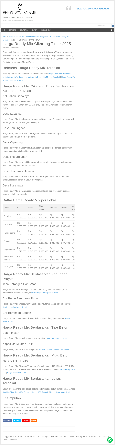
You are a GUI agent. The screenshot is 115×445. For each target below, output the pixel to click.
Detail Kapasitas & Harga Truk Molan (54, 349)
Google (25, 420)
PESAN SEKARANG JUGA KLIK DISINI (92, 9)
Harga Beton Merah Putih (60, 392)
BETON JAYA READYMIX (30, 436)
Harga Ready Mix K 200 (16, 373)
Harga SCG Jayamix (40, 392)
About (6, 440)
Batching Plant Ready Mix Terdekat (17, 392)
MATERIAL (24, 30)
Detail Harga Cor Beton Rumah (15, 307)
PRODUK (12, 30)
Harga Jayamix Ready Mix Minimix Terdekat (42, 77)
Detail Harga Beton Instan (56, 338)
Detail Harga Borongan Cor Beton (44, 293)
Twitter (17, 420)
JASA (34, 30)
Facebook (7, 420)
